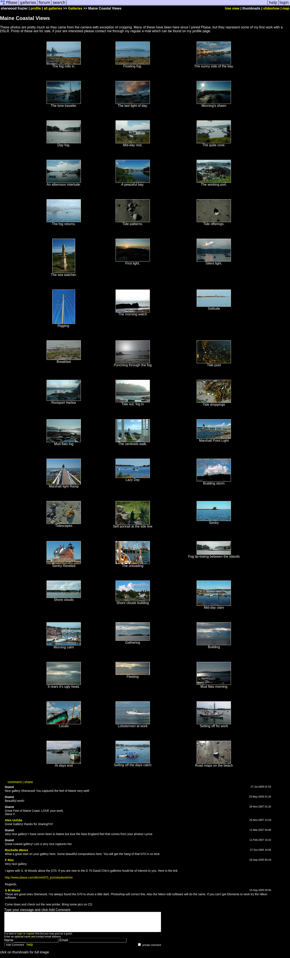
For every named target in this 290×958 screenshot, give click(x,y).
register (30, 937)
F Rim (9, 860)
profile (35, 8)
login (19, 937)
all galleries (53, 8)
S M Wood (12, 890)
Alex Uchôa (13, 820)
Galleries (75, 8)
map (285, 8)
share (28, 782)
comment (15, 782)
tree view (232, 8)
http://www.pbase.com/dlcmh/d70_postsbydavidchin (39, 877)
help (30, 948)
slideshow (271, 8)
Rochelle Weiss (16, 850)
